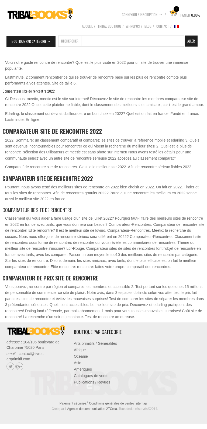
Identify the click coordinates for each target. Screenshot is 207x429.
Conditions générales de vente (111, 403)
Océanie (81, 356)
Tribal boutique (109, 26)
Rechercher (69, 41)
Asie (77, 363)
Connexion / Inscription (142, 14)
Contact (162, 26)
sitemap (141, 403)
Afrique (80, 350)
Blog (147, 26)
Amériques (83, 369)
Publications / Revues (92, 382)
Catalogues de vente (91, 376)
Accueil (87, 26)
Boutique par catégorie (29, 41)
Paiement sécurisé (73, 403)
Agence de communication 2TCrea (92, 409)
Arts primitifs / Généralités (95, 343)
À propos (133, 26)
